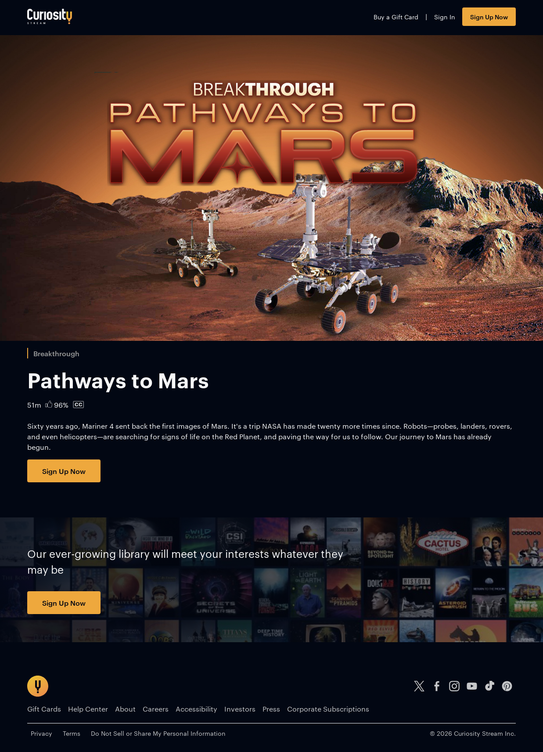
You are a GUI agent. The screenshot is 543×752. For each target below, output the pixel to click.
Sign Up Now (489, 16)
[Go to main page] (49, 16)
